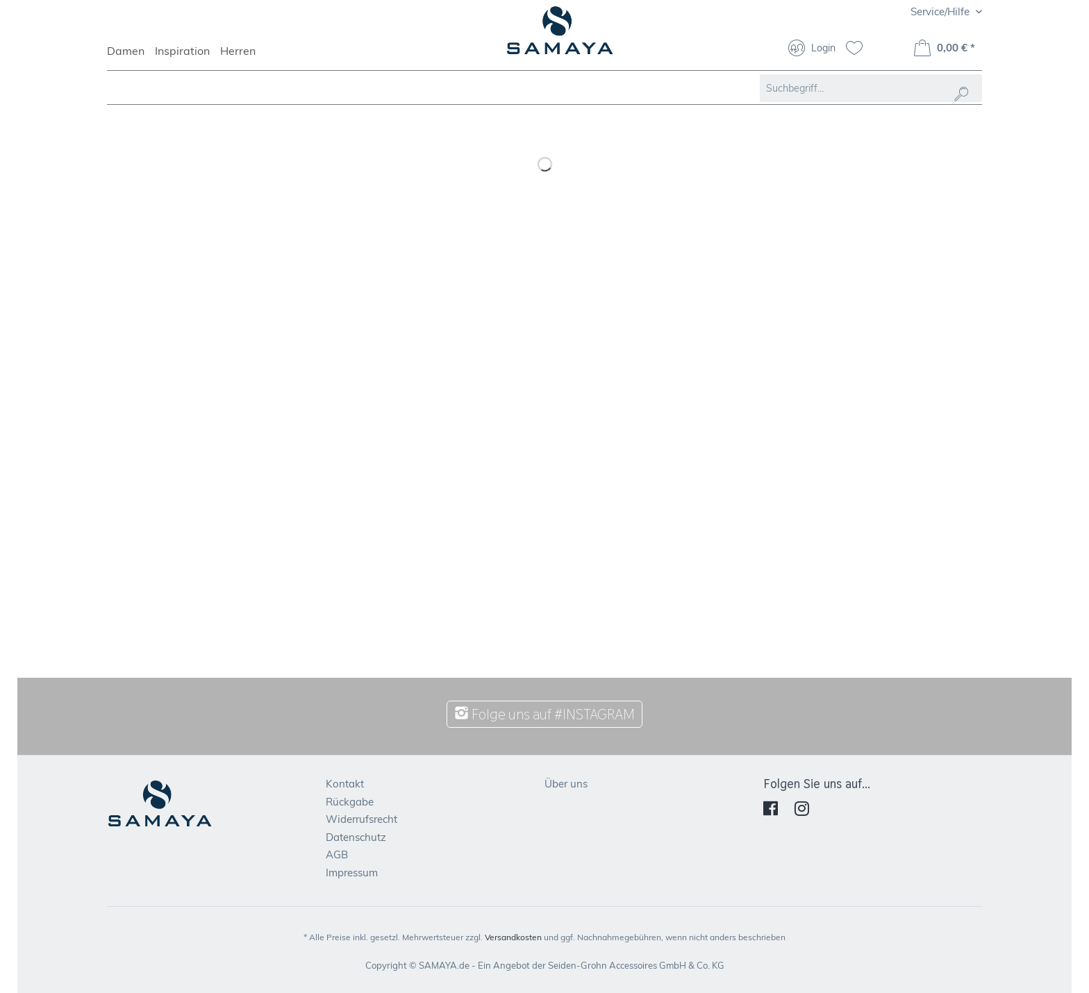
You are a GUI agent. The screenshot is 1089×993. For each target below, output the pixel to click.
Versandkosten (513, 937)
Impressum (352, 872)
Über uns (566, 783)
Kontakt (345, 783)
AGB (337, 854)
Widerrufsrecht (361, 819)
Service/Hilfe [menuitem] (941, 11)
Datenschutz (356, 837)
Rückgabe (350, 801)
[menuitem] (131, 57)
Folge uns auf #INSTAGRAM (544, 714)
